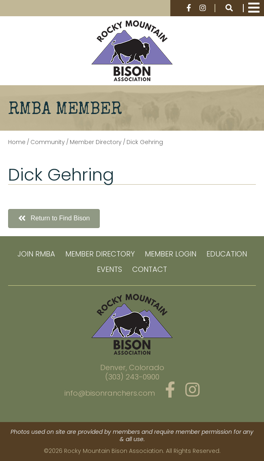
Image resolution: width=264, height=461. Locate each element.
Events (109, 269)
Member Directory (100, 254)
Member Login (170, 254)
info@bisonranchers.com (109, 393)
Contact (149, 269)
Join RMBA (36, 254)
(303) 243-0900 (132, 377)
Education (226, 254)
